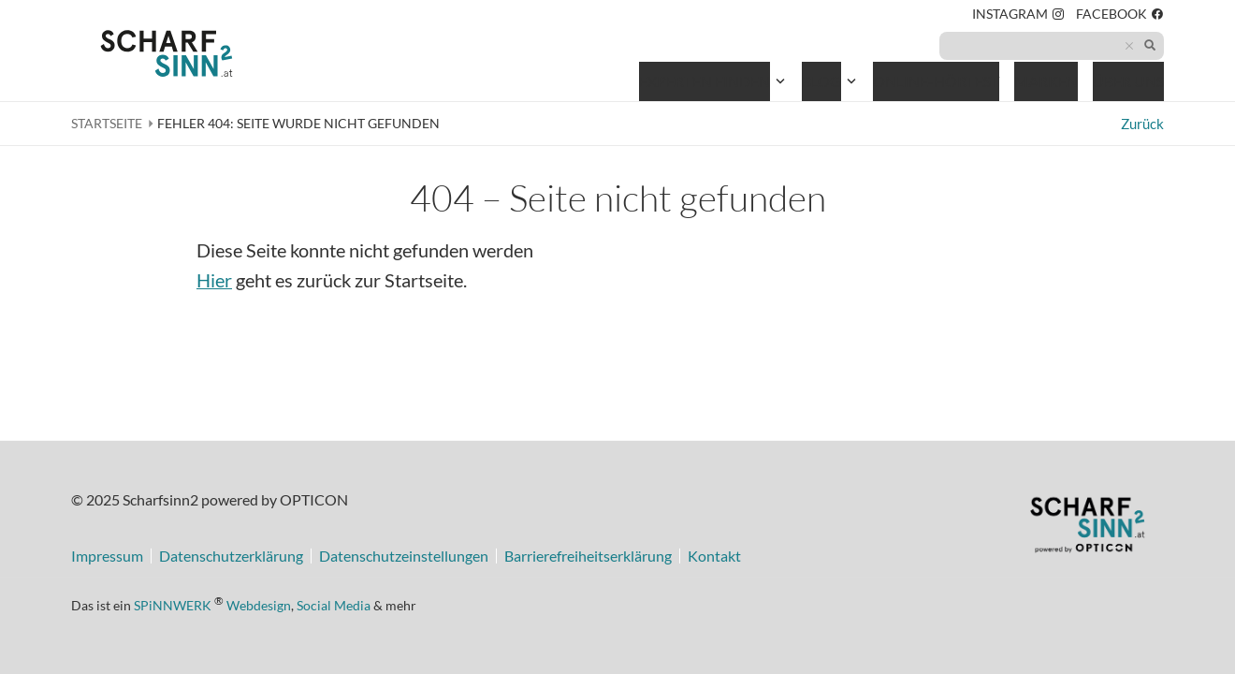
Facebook (1120, 17)
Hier (214, 280)
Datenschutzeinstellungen (403, 556)
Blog (821, 81)
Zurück (1142, 123)
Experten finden (704, 81)
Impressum (107, 556)
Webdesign (258, 604)
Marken (1046, 81)
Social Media (333, 604)
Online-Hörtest (936, 84)
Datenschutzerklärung (231, 556)
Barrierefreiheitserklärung (588, 556)
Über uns (1128, 81)
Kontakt (714, 556)
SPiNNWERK (172, 604)
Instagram (1018, 17)
